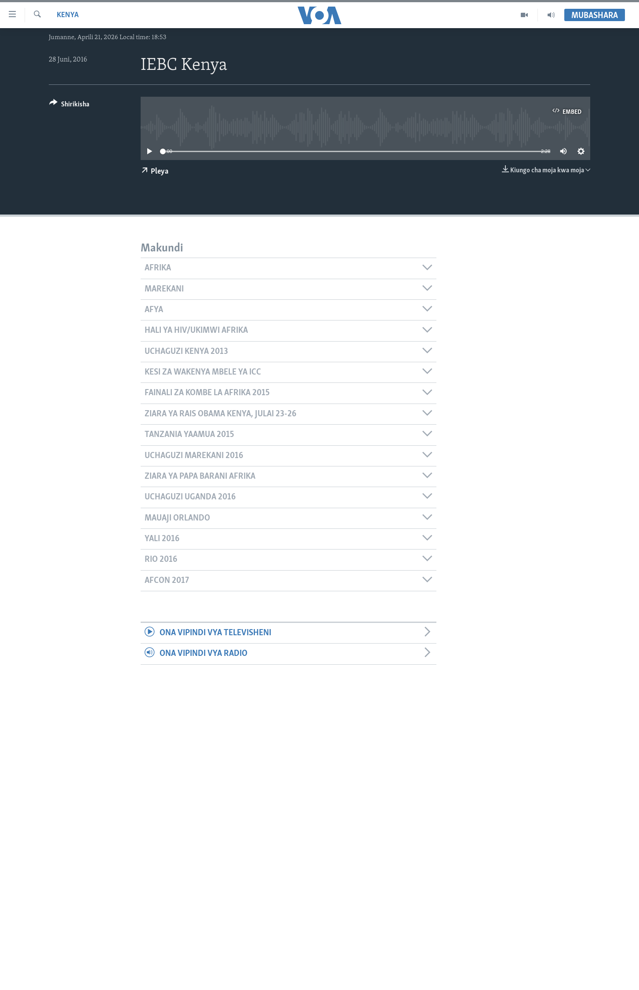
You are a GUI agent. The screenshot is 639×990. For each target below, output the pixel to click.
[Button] (69, 106)
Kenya (68, 15)
